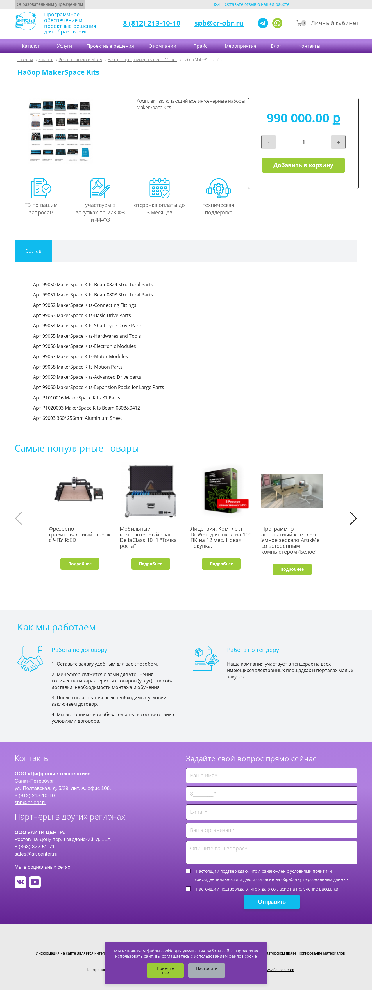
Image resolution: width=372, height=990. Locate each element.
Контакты (309, 46)
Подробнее (80, 563)
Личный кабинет (335, 23)
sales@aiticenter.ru (36, 854)
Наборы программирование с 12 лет (142, 59)
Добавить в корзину (303, 165)
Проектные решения (110, 46)
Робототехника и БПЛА (80, 59)
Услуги (64, 46)
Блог (276, 46)
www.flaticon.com (279, 970)
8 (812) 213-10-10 (151, 23)
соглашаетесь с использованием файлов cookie (209, 956)
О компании (163, 46)
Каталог (31, 46)
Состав (33, 251)
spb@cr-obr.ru (219, 23)
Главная (25, 59)
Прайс (201, 46)
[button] (353, 518)
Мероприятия (240, 46)
